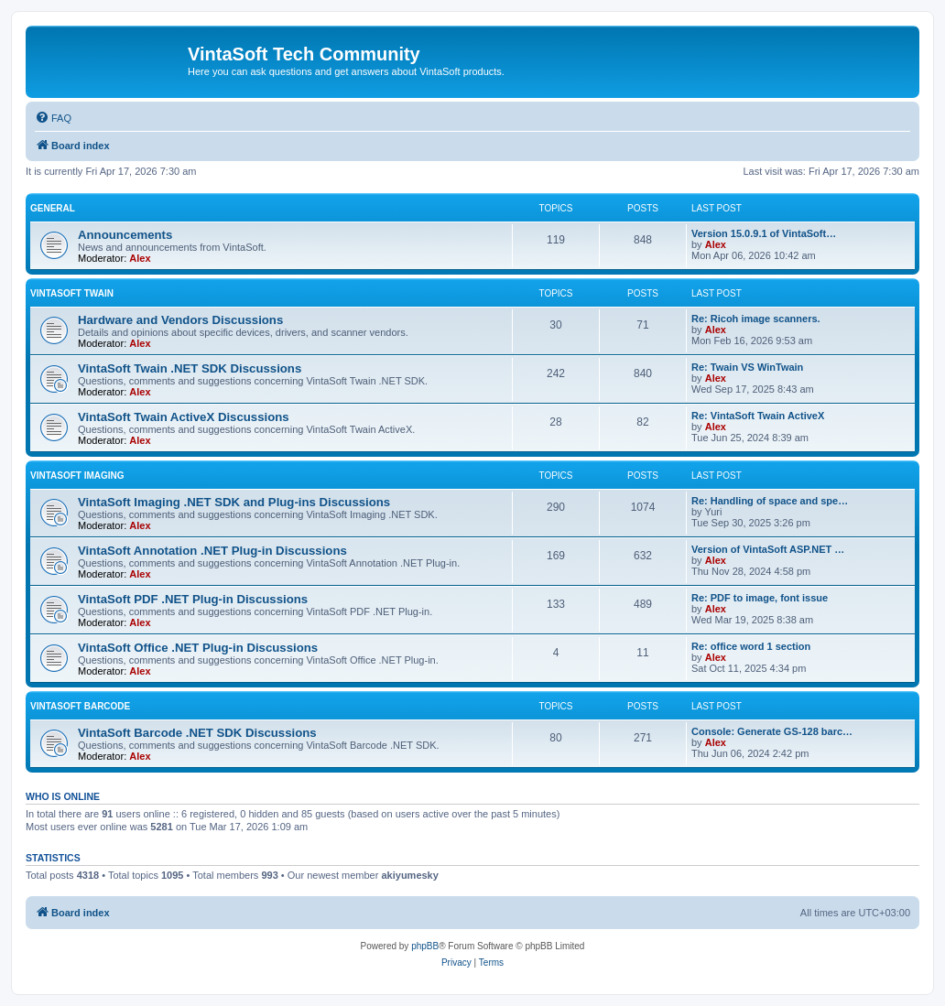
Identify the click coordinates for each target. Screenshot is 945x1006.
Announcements (125, 235)
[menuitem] (53, 118)
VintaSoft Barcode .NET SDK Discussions (197, 733)
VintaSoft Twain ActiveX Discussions (183, 417)
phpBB (425, 946)
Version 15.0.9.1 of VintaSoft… (763, 233)
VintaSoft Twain (72, 293)
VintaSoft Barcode (80, 706)
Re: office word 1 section (750, 646)
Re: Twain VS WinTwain (747, 367)
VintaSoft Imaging (77, 476)
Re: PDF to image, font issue (759, 597)
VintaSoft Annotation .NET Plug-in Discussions (212, 550)
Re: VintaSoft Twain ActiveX (757, 415)
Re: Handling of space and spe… (769, 500)
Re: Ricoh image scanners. (755, 318)
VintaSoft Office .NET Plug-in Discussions (198, 647)
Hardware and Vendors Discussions (180, 320)
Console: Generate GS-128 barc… (772, 731)
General (52, 208)
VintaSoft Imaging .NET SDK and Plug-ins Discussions (234, 502)
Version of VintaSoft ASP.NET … (767, 549)
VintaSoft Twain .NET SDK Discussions (189, 368)
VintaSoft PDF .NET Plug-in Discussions (193, 599)
